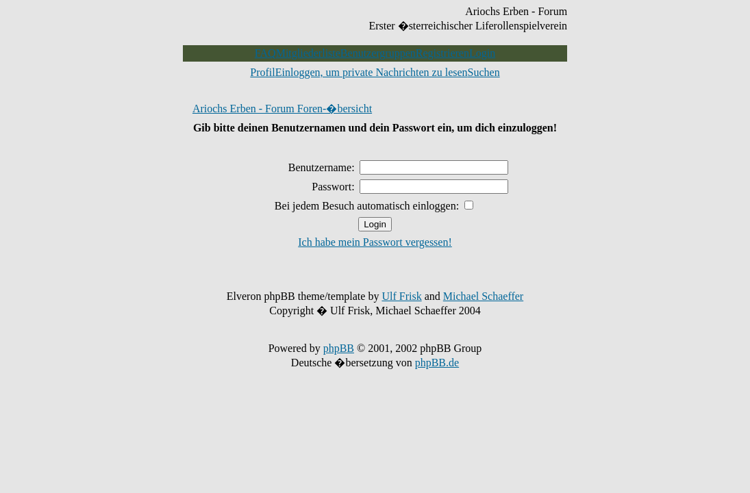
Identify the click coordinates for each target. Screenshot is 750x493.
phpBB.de (437, 362)
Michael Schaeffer (483, 296)
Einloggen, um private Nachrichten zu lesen (371, 72)
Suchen (484, 72)
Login (482, 53)
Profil (262, 72)
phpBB (338, 348)
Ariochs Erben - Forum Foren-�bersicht (282, 108)
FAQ (265, 53)
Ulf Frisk (401, 296)
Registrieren (442, 53)
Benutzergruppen (378, 53)
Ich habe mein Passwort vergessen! (375, 242)
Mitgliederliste (308, 53)
